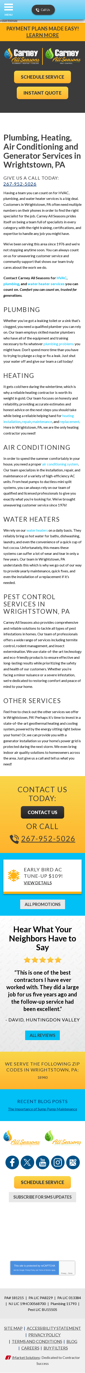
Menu (9, 14)
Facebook (12, 1162)
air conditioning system (60, 464)
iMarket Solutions (26, 1357)
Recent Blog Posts (42, 1101)
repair (26, 421)
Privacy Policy (30, 1270)
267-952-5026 (19, 183)
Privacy (63, 1273)
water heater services (46, 284)
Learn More (42, 35)
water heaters (37, 530)
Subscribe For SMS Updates (42, 1196)
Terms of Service (45, 1270)
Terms (70, 1273)
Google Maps (73, 1162)
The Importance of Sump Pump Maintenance (42, 1109)
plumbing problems (59, 344)
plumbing (11, 284)
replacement (69, 421)
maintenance (42, 421)
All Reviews (42, 1035)
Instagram (58, 1162)
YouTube (42, 1162)
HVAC (62, 278)
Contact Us (42, 812)
